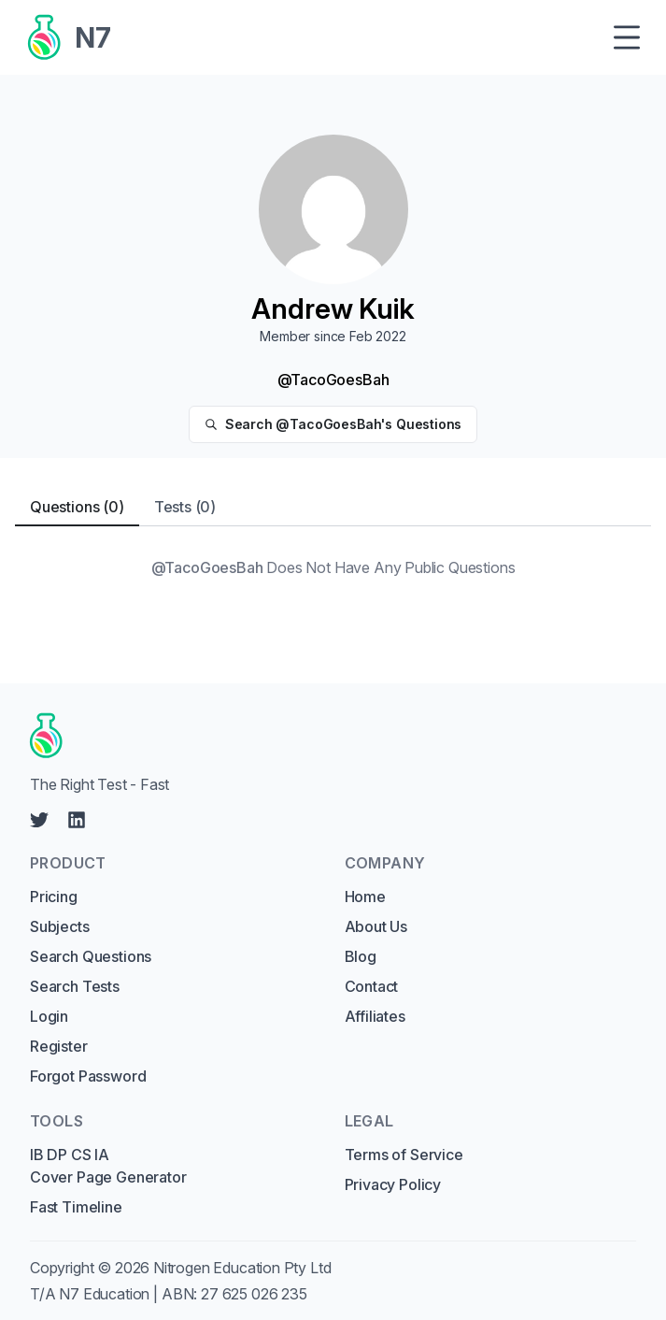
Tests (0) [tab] (185, 506)
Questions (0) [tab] (77, 506)
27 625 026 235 (254, 1293)
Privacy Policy (393, 1184)
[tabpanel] (333, 567)
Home (365, 896)
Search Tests (75, 986)
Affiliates (375, 1016)
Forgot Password (88, 1076)
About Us (376, 926)
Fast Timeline (76, 1207)
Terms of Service (404, 1154)
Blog (360, 956)
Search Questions (90, 956)
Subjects (60, 926)
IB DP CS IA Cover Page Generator (108, 1165)
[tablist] (333, 507)
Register (59, 1046)
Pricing (54, 896)
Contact (372, 986)
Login (49, 1016)
